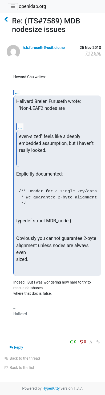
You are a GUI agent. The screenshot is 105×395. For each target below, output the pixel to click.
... (17, 92)
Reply (16, 347)
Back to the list (19, 367)
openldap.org (32, 6)
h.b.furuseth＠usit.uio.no (44, 47)
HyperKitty (51, 388)
